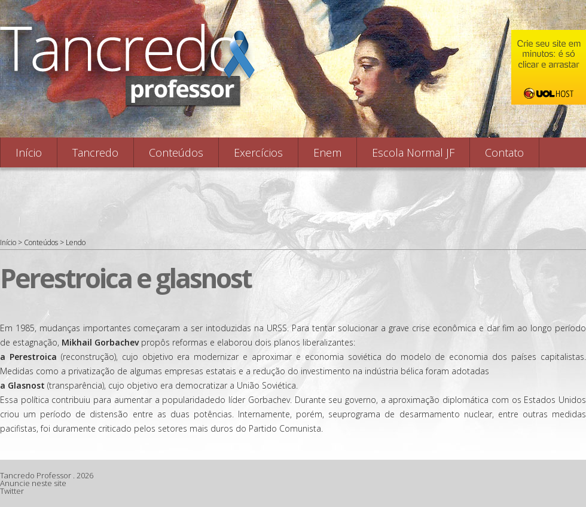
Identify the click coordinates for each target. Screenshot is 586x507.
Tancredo (95, 152)
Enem (327, 152)
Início (29, 152)
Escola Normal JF (413, 152)
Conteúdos (176, 152)
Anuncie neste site (33, 483)
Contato (504, 152)
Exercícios (258, 152)
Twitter (12, 490)
